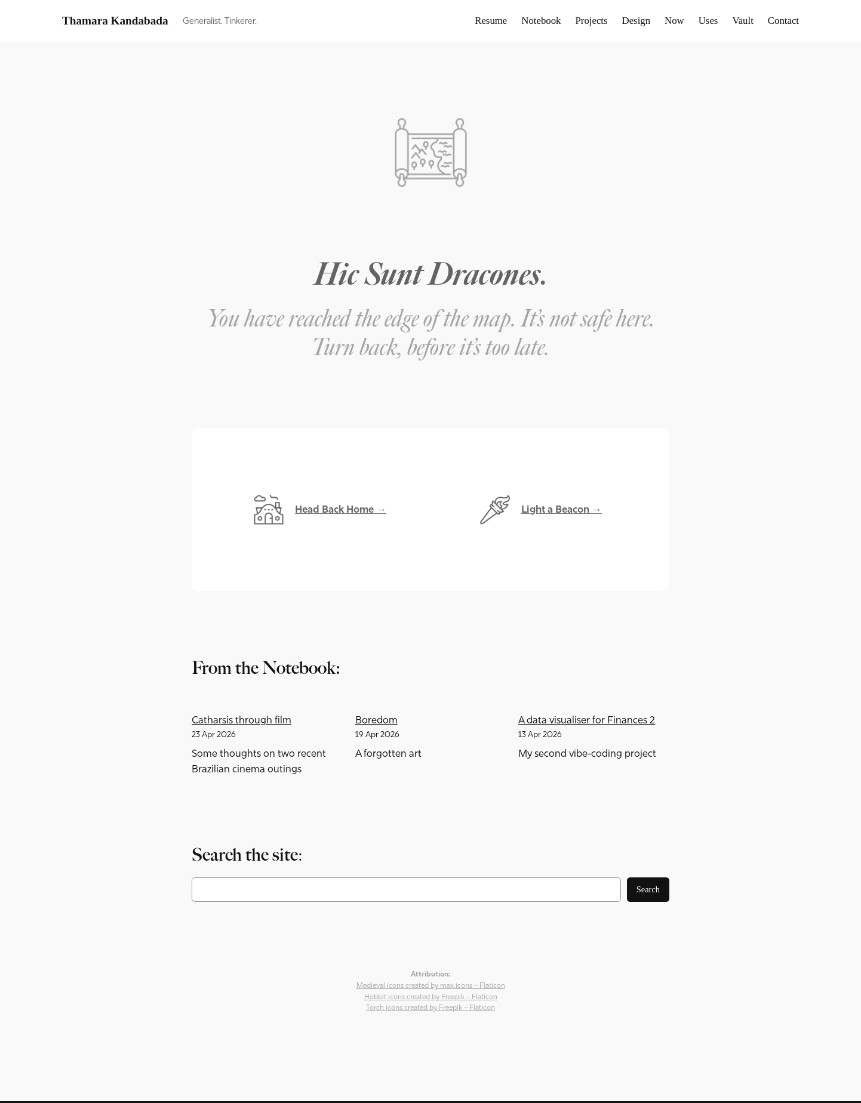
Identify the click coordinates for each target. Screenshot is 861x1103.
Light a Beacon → (561, 509)
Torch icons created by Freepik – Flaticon (430, 1007)
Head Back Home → (340, 509)
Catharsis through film (241, 720)
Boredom (376, 720)
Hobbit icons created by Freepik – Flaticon (430, 997)
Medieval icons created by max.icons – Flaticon (430, 985)
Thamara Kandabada (115, 20)
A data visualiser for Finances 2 (586, 720)
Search (648, 889)
